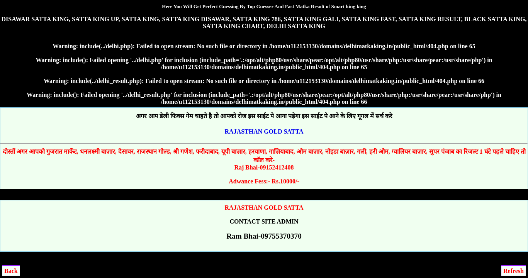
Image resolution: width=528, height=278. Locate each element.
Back (11, 271)
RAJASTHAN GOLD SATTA (264, 131)
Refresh (513, 271)
